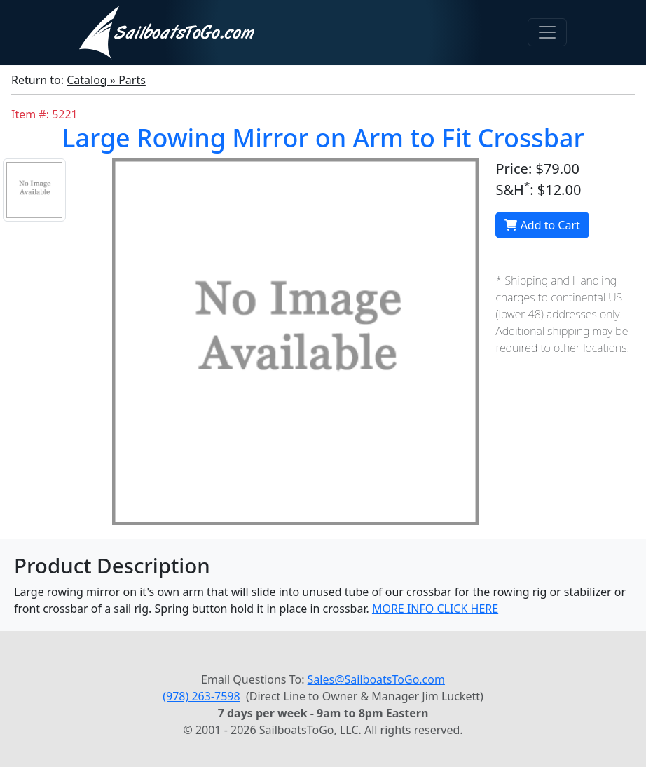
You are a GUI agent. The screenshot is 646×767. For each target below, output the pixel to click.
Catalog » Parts (106, 80)
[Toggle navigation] (547, 32)
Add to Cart (541, 225)
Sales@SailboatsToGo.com (376, 679)
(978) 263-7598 (201, 696)
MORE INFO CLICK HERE (435, 608)
